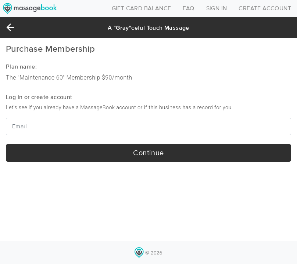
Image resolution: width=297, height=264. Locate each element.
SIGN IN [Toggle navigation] (216, 8)
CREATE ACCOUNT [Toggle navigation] (265, 8)
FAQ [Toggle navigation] (188, 8)
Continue (148, 153)
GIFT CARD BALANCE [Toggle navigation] (141, 8)
